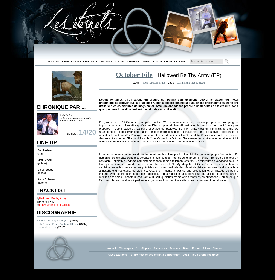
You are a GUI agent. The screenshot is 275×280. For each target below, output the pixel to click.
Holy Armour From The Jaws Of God (57, 224)
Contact (181, 61)
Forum (156, 61)
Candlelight (183, 82)
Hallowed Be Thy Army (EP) (53, 220)
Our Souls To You (47, 227)
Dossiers (132, 61)
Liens (168, 61)
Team (145, 61)
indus (162, 82)
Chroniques (71, 61)
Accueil (53, 61)
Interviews (115, 61)
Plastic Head (198, 82)
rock (145, 82)
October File (134, 75)
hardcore (153, 82)
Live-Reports (93, 61)
